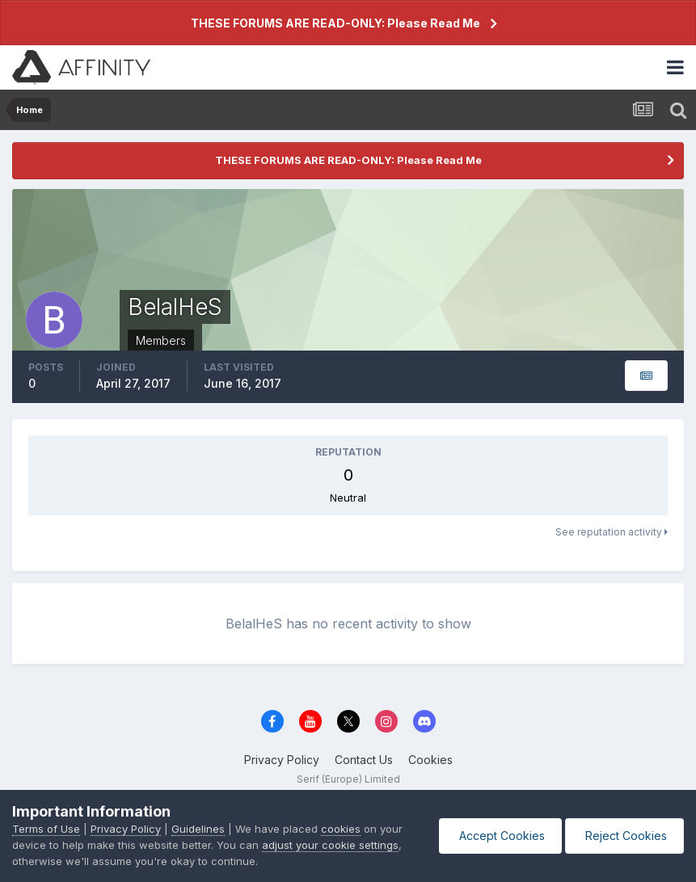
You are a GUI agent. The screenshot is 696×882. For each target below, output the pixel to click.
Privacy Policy (281, 759)
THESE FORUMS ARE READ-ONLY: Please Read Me (335, 23)
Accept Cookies (500, 835)
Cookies (430, 759)
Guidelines (198, 828)
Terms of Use (46, 828)
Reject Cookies (624, 835)
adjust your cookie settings (330, 844)
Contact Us (364, 759)
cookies (341, 828)
